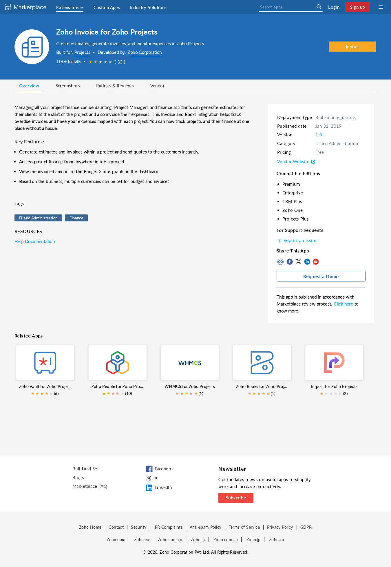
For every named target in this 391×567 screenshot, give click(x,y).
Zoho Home (90, 527)
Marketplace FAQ (89, 486)
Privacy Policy (280, 527)
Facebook (289, 261)
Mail (315, 261)
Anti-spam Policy (205, 527)
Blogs (78, 477)
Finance (76, 218)
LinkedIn (307, 261)
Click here (344, 303)
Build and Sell (86, 468)
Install (352, 46)
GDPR (306, 527)
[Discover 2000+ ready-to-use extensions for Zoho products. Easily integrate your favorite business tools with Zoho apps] (30, 7)
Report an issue (296, 240)
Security (138, 527)
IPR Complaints (168, 527)
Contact (116, 527)
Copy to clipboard (281, 261)
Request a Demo (321, 276)
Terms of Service (244, 527)
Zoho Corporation (144, 52)
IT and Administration (38, 218)
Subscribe (236, 497)
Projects (82, 52)
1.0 (318, 134)
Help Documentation (34, 241)
